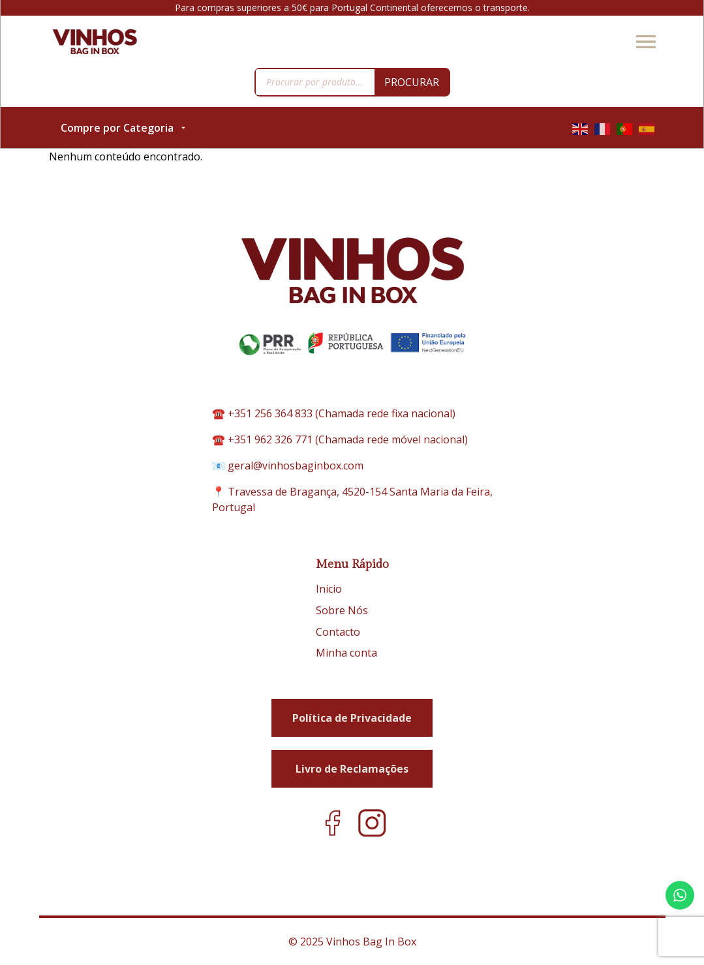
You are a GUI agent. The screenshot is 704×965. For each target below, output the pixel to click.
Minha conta (346, 653)
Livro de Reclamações (352, 769)
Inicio (329, 589)
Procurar (411, 82)
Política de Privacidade (352, 718)
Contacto (338, 632)
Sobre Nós (342, 610)
